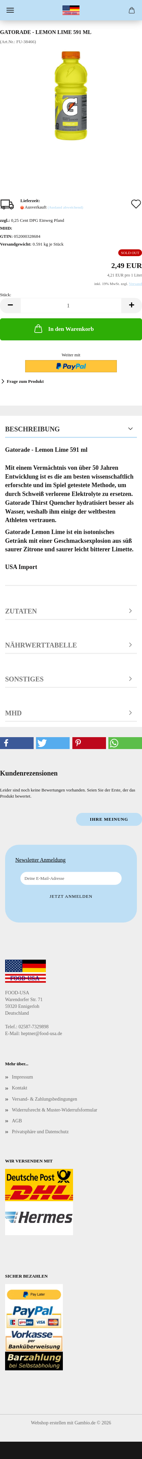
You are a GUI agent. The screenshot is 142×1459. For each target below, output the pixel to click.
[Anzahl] (71, 305)
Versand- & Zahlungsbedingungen (44, 1099)
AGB (17, 1120)
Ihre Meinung (109, 819)
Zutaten (21, 611)
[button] (10, 305)
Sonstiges (24, 679)
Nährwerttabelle (41, 645)
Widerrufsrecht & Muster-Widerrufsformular (54, 1110)
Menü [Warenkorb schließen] (10, 10)
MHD (13, 713)
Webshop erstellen (48, 1422)
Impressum (22, 1077)
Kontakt (19, 1087)
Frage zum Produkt (25, 381)
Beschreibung (32, 429)
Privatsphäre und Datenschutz (40, 1131)
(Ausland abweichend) (65, 207)
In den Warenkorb (63, 328)
